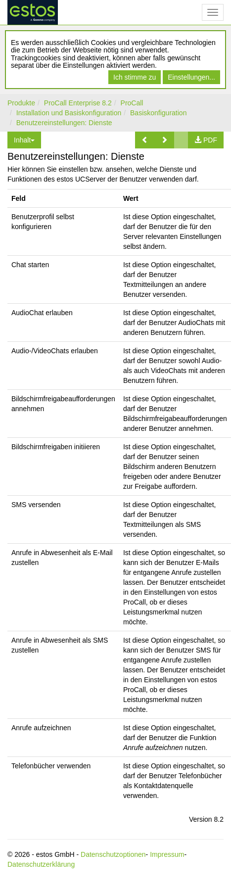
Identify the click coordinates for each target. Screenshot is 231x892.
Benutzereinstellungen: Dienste (64, 123)
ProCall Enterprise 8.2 (78, 103)
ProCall (132, 103)
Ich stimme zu (134, 77)
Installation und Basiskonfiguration (68, 113)
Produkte (21, 103)
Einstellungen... (191, 77)
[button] (145, 140)
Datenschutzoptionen (113, 854)
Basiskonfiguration (158, 113)
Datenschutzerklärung (41, 864)
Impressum (167, 854)
